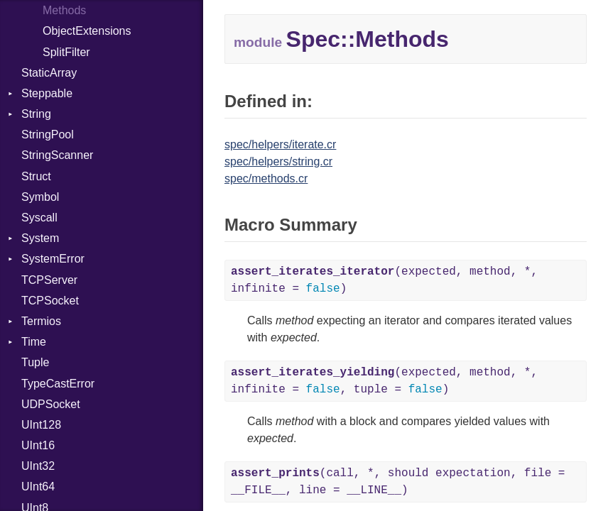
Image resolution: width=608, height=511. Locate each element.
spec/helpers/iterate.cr (280, 144)
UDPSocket (50, 404)
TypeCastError (57, 384)
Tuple (35, 362)
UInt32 (38, 466)
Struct (36, 176)
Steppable (46, 93)
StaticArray (49, 73)
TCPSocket (50, 301)
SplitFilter (66, 52)
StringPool (47, 134)
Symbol (40, 197)
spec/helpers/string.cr (278, 161)
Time (33, 342)
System (40, 238)
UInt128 (41, 425)
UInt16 (38, 445)
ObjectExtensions (87, 31)
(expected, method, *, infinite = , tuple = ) (384, 381)
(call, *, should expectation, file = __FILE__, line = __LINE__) (398, 482)
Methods (64, 10)
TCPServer (49, 280)
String (36, 114)
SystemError (53, 259)
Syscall (39, 217)
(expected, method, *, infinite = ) (384, 280)
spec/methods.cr (266, 178)
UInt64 (38, 486)
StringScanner (57, 155)
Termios (41, 321)
